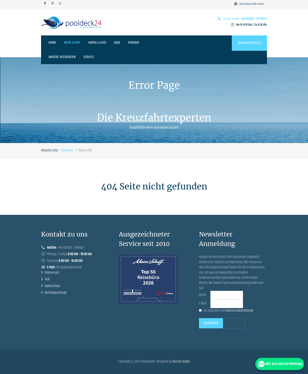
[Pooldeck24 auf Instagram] (52, 3)
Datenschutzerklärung (239, 310)
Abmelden (234, 323)
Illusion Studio (181, 361)
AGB (47, 279)
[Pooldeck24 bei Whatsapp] (60, 3)
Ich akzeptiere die (226, 310)
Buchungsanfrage (249, 43)
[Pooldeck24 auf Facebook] (45, 3)
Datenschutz (52, 286)
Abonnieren (210, 323)
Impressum (52, 272)
